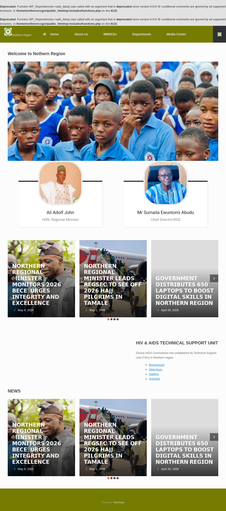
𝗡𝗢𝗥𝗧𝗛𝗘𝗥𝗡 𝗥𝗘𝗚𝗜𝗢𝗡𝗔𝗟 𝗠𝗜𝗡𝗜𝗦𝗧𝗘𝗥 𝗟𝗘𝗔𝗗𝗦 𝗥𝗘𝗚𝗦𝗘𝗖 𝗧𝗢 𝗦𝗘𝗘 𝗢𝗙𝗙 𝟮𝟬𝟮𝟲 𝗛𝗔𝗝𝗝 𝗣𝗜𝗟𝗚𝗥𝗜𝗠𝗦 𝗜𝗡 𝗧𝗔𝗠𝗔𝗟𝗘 (113, 284)
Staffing (154, 374)
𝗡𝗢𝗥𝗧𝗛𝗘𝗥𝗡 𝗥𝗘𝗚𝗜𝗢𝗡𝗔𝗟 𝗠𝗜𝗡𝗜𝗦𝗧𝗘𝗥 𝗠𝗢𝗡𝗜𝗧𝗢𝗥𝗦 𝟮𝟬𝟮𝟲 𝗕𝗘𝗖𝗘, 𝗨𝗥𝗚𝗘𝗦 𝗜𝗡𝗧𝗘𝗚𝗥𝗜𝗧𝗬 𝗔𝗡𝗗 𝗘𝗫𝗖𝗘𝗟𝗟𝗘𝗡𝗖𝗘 (36, 284)
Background (156, 364)
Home (51, 34)
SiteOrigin (119, 502)
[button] (219, 34)
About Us (81, 34)
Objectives (155, 369)
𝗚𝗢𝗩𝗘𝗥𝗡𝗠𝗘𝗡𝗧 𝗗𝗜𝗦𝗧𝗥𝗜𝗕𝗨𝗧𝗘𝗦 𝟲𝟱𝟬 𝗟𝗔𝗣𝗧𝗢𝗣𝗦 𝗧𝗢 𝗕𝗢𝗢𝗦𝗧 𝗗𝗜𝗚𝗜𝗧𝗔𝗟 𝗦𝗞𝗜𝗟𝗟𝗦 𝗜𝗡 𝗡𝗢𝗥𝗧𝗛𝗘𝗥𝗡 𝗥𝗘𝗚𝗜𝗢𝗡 (185, 290)
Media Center (176, 34)
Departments (141, 34)
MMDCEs (110, 34)
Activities (154, 378)
